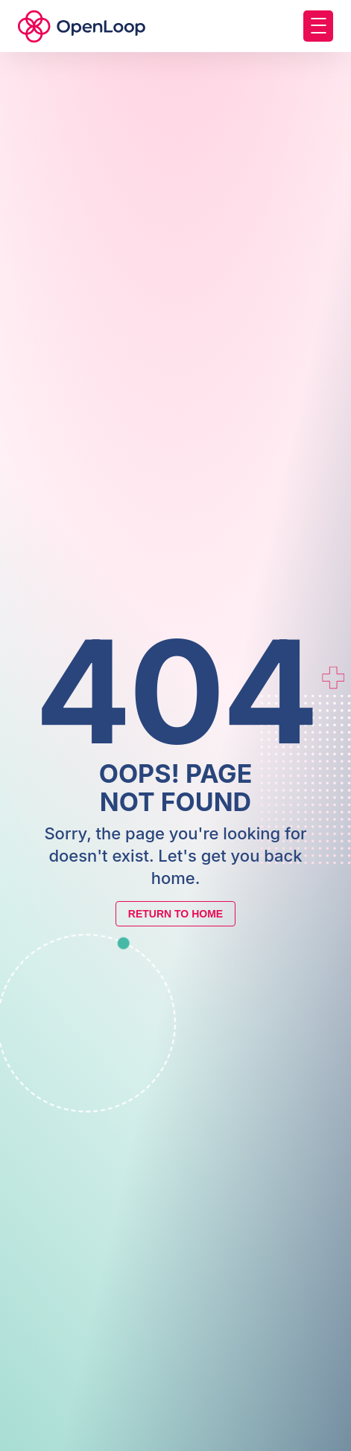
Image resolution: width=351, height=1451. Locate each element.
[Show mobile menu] (318, 26)
